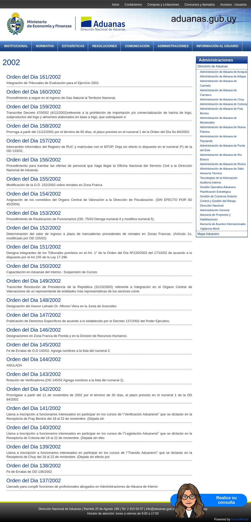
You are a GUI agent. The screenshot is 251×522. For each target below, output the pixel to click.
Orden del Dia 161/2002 (33, 77)
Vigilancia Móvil (209, 228)
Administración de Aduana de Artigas (223, 76)
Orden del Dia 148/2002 (33, 300)
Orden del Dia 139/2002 (33, 446)
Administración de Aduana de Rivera (223, 164)
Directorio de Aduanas (212, 66)
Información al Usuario (217, 46)
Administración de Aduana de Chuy (222, 99)
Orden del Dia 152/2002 (33, 228)
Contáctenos (133, 4)
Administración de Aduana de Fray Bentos (221, 111)
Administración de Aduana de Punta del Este (222, 148)
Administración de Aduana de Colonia (223, 104)
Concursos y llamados (199, 4)
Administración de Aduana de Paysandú (218, 138)
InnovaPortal (239, 519)
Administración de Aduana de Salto (222, 168)
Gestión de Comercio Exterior (218, 196)
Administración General (214, 210)
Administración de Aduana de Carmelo (218, 83)
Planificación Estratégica (215, 191)
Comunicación (137, 46)
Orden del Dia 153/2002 (33, 213)
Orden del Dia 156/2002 (33, 159)
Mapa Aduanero (208, 234)
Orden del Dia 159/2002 (33, 106)
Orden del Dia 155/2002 (33, 179)
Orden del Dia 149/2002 (33, 281)
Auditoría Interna (210, 182)
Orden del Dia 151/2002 (33, 247)
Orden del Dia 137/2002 (33, 480)
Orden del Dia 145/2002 (33, 344)
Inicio (115, 4)
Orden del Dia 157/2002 (33, 141)
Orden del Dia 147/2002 (33, 315)
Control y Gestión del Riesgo (218, 200)
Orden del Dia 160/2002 (33, 92)
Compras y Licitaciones (163, 4)
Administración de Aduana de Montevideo (218, 120)
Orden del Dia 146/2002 (33, 330)
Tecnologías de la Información (218, 177)
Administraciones (173, 46)
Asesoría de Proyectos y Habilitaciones (215, 217)
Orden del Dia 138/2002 (33, 465)
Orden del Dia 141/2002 (33, 408)
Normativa (45, 46)
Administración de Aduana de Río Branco (221, 157)
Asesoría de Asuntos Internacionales (223, 224)
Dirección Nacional (212, 205)
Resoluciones (104, 46)
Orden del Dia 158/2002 (33, 126)
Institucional (16, 46)
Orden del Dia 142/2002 (33, 389)
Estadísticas (73, 46)
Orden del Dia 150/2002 (33, 266)
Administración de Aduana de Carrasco (218, 92)
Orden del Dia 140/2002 (33, 427)
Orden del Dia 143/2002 (33, 374)
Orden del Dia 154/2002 (33, 194)
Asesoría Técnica (211, 173)
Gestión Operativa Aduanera (218, 187)
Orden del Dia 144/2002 (33, 359)
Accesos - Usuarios (233, 4)
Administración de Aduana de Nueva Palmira (223, 129)
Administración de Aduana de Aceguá (223, 71)
